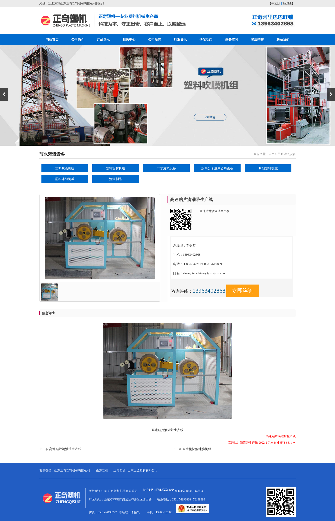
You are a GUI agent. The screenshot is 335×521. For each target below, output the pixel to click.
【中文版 (274, 3)
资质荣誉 (257, 39)
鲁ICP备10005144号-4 (189, 491)
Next (331, 94)
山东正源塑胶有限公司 (142, 470)
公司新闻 (154, 39)
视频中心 (129, 39)
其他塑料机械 (268, 168)
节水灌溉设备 (166, 168)
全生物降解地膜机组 (196, 449)
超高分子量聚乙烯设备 (217, 168)
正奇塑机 (119, 470)
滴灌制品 (115, 179)
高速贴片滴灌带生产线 (65, 449)
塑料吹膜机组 (64, 168)
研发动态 (206, 39)
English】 (288, 3)
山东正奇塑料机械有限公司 (72, 470)
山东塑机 (102, 470)
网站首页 (52, 39)
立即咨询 (243, 291)
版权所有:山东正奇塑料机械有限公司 (132, 491)
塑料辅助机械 (64, 179)
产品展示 (103, 39)
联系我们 (282, 39)
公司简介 (77, 39)
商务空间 (231, 39)
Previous (4, 94)
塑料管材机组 (115, 168)
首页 (272, 154)
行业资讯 (180, 39)
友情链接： (46, 470)
